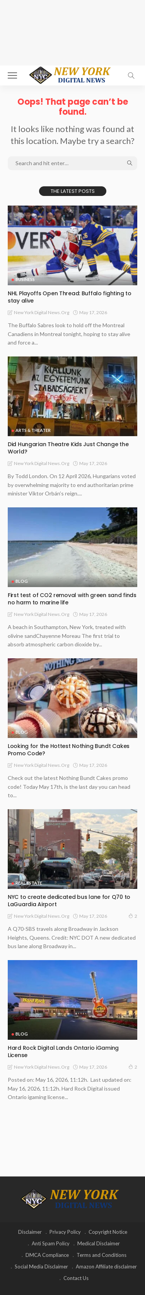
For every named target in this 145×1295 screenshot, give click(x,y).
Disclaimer (30, 1232)
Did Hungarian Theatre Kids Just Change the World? (68, 447)
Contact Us (76, 1278)
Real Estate (28, 883)
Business (25, 279)
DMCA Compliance (47, 1255)
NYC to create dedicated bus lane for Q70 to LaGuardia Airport (69, 900)
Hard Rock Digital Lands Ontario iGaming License (63, 1051)
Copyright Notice (108, 1232)
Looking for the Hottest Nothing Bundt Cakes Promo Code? (69, 749)
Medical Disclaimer (98, 1243)
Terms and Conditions (101, 1255)
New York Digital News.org (41, 312)
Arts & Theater (33, 430)
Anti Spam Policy (51, 1243)
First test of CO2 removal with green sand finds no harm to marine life (72, 598)
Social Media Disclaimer (41, 1266)
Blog (21, 581)
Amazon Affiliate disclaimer (106, 1266)
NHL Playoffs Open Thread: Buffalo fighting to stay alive (69, 297)
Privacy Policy (65, 1232)
